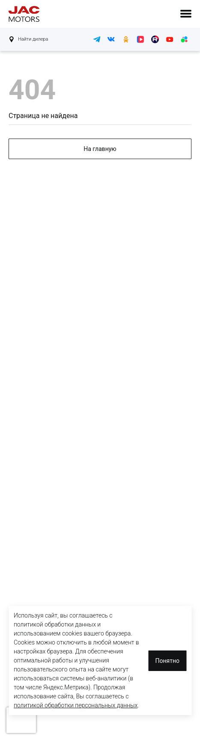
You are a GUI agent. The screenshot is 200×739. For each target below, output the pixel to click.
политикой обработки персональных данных (75, 705)
